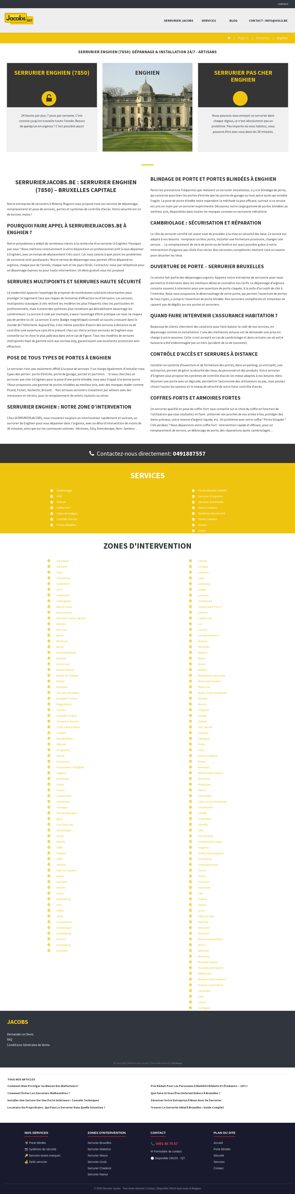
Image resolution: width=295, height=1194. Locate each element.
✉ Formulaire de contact (166, 1151)
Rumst (202, 790)
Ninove (202, 704)
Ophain (202, 721)
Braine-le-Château (67, 675)
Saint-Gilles (205, 796)
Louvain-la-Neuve (208, 635)
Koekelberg (64, 933)
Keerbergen (64, 928)
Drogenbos (63, 750)
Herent (61, 887)
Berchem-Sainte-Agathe (71, 618)
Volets (202, 530)
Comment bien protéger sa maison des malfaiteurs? (42, 1086)
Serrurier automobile (211, 502)
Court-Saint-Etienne (68, 727)
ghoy (60, 819)
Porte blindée (222, 1149)
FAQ (9, 1040)
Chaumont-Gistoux (68, 721)
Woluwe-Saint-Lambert (212, 979)
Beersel (61, 629)
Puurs (201, 750)
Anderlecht (63, 584)
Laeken (202, 561)
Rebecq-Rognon (208, 756)
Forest (61, 790)
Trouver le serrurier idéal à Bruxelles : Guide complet (187, 1107)
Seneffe (203, 824)
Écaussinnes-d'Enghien (70, 767)
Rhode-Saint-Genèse (211, 773)
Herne (60, 893)
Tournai (202, 899)
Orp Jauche (205, 727)
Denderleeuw (65, 738)
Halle (59, 847)
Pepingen (204, 738)
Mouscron (204, 687)
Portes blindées (66, 525)
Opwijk (202, 715)
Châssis (61, 502)
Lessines (203, 595)
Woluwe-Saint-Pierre (210, 985)
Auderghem (64, 601)
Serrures (219, 1162)
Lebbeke (203, 572)
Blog (233, 20)
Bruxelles (262, 38)
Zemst (202, 1002)
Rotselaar (204, 779)
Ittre (59, 905)
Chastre (61, 710)
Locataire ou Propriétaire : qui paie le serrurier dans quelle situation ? (56, 1107)
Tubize (202, 905)
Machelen (204, 647)
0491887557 (189, 453)
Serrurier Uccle (97, 1162)
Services (209, 20)
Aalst (60, 572)
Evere (60, 784)
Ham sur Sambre (67, 870)
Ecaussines (63, 761)
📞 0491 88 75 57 (164, 1144)
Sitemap (177, 1063)
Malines (202, 652)
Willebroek (204, 973)
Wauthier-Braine (208, 962)
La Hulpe (203, 566)
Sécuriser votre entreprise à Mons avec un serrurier (186, 1100)
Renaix (202, 761)
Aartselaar (63, 561)
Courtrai (61, 733)
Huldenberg (64, 899)
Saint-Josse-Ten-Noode (212, 801)
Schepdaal (204, 819)
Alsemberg (63, 578)
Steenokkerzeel (208, 864)
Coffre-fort (63, 507)
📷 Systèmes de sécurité (40, 1149)
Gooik (60, 836)
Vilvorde (203, 922)
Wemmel (203, 950)
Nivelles (203, 698)
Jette (60, 916)
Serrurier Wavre (98, 1155)
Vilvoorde (204, 928)
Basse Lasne (64, 607)
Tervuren (203, 882)
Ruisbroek (204, 784)
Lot (200, 624)
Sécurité (219, 1155)
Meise (201, 658)
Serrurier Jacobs (178, 20)
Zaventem (204, 991)
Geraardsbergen (67, 813)
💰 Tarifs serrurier (36, 1162)
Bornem (61, 658)
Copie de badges (67, 513)
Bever (60, 635)
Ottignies (204, 710)
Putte (201, 744)
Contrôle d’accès (67, 519)
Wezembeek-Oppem (211, 968)
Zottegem (204, 1008)
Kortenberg (64, 945)
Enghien (61, 773)
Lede (201, 578)
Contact (283, 4)
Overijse (203, 733)
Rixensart (204, 767)
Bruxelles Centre (67, 698)
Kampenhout (64, 922)
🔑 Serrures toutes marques (42, 1155)
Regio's (243, 38)
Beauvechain (64, 612)
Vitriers (202, 525)
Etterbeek (63, 779)
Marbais (203, 641)
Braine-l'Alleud (65, 670)
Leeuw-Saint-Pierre (209, 607)
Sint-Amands (205, 836)
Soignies (203, 847)
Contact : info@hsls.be (268, 20)
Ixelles (60, 910)
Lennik (202, 589)
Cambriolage (64, 490)
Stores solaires (207, 507)
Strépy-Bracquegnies (211, 853)
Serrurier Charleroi (99, 1168)
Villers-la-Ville (206, 916)
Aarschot (62, 566)
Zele (201, 996)
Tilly (200, 893)
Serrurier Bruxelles (68, 693)
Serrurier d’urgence (210, 496)
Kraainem (62, 950)
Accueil (218, 1142)
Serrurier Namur (98, 1174)
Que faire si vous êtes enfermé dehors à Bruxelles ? (185, 1093)
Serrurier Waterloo (99, 1149)
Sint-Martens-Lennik (210, 842)
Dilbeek (61, 744)
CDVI (59, 496)
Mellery (202, 670)
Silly (200, 830)
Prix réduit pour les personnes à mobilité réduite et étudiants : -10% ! (199, 1086)
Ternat (202, 876)
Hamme (61, 864)
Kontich (61, 939)
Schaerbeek (205, 807)
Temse (202, 870)
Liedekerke (205, 601)
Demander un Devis (20, 1034)
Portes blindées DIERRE (212, 490)
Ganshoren (63, 801)
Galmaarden (64, 796)
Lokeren (203, 612)
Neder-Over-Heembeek (212, 693)
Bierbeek (62, 641)
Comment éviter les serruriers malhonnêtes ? (38, 1093)
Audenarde (63, 595)
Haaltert (61, 853)
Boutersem (63, 664)
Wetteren (204, 956)
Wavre (202, 945)
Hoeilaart (62, 882)
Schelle (202, 813)
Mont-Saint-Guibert (209, 681)
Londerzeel (205, 618)
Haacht (61, 842)
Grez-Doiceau (65, 824)
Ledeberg (204, 584)
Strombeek (205, 859)
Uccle (201, 910)
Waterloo (203, 933)
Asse (60, 589)
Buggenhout (64, 704)
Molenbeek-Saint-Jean (211, 675)
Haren (60, 876)
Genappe (62, 807)
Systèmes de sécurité (211, 513)
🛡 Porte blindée (35, 1142)
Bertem (61, 624)
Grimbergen (64, 830)
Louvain (202, 629)
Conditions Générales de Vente (28, 1045)
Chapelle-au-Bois (67, 715)
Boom (60, 647)
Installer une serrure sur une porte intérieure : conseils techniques (53, 1100)
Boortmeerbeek (66, 652)
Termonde (204, 887)
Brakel (60, 681)
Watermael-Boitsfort (210, 939)
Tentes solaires (207, 519)
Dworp (61, 756)
